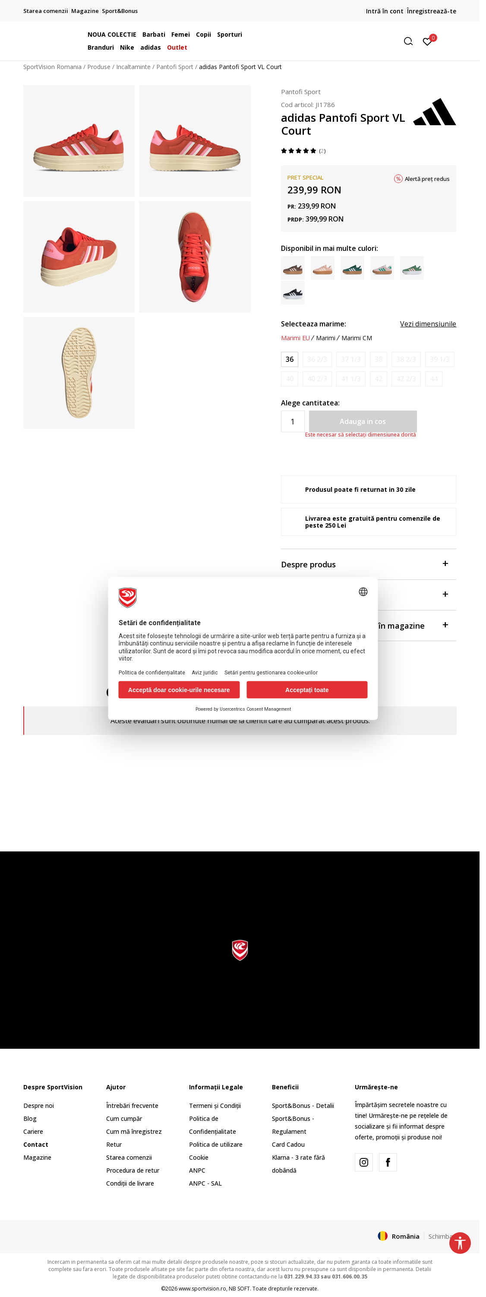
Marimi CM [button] (356, 338)
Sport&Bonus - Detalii (303, 1105)
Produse (98, 67)
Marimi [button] (325, 338)
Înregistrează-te (431, 11)
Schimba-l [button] (443, 1236)
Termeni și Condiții (215, 1105)
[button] (351, 41)
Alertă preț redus (427, 179)
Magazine (37, 1157)
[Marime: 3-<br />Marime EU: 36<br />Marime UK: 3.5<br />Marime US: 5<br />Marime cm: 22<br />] (289, 359)
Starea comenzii (129, 1157)
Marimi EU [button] (295, 338)
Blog (30, 1118)
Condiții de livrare (130, 1183)
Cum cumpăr (124, 1118)
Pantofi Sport (174, 67)
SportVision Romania (52, 67)
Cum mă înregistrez (134, 1131)
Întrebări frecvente (132, 1105)
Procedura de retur (132, 1170)
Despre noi (38, 1105)
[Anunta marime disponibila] (317, 359)
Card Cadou (288, 1144)
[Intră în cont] (427, 41)
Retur (114, 1144)
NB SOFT (239, 1288)
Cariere (33, 1131)
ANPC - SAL (205, 1183)
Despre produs (364, 563)
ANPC (197, 1170)
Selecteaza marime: (313, 324)
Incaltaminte (133, 67)
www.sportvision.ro (202, 1288)
